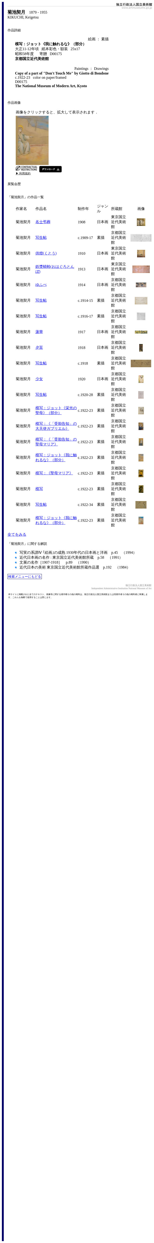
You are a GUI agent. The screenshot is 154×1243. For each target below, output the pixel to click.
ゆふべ (41, 285)
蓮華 (39, 332)
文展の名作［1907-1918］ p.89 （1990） (55, 562)
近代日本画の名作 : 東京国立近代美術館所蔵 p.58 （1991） (71, 557)
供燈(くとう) (46, 253)
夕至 (39, 347)
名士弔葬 (42, 222)
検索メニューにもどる (24, 576)
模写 (39, 489)
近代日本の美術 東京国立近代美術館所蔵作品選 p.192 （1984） (74, 567)
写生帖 (41, 238)
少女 (39, 379)
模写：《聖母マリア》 (54, 473)
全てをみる (17, 534)
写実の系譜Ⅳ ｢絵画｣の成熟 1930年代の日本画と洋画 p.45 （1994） (78, 552)
